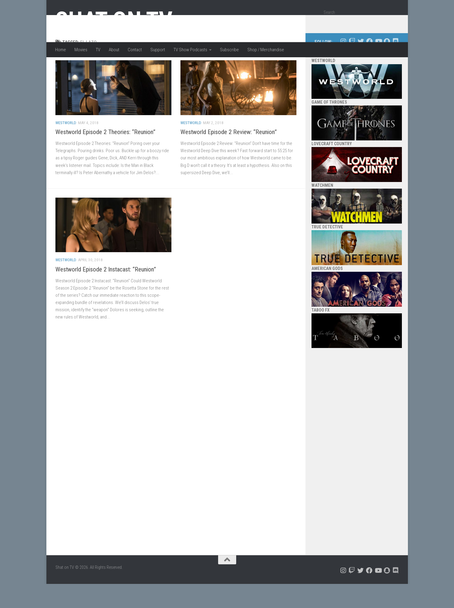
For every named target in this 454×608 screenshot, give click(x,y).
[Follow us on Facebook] (369, 65)
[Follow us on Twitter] (361, 65)
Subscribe (229, 49)
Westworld (65, 147)
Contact (135, 49)
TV (98, 49)
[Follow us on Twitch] (352, 65)
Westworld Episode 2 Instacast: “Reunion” (105, 293)
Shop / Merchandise (265, 49)
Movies (80, 49)
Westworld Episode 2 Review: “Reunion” (228, 156)
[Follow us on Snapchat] (387, 65)
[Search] (392, 22)
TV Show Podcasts (190, 49)
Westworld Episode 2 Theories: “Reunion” (105, 156)
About (114, 49)
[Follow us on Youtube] (378, 65)
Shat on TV (114, 20)
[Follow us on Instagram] (343, 65)
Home (60, 49)
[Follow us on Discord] (396, 65)
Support (157, 49)
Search (329, 12)
